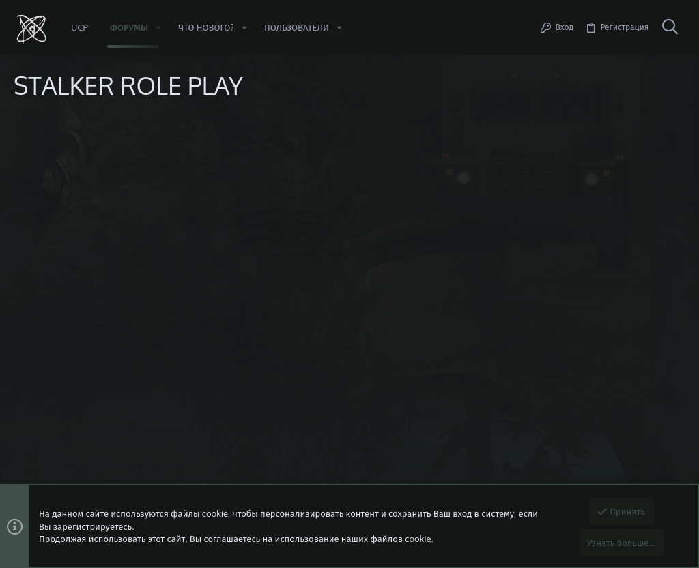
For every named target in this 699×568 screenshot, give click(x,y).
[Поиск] (669, 27)
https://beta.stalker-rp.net (107, 188)
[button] (158, 27)
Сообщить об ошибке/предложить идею (137, 201)
